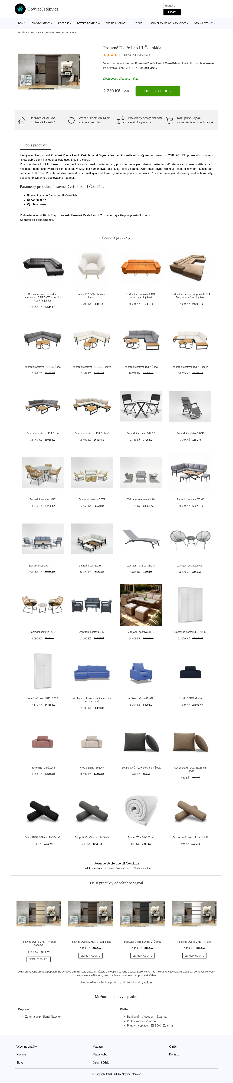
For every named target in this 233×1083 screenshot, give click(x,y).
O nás (173, 1046)
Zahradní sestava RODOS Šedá (43, 367)
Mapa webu (100, 1054)
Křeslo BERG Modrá (190, 698)
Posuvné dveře (124, 868)
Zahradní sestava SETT (91, 499)
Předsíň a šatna (142, 868)
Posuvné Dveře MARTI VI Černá (142, 941)
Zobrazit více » (148, 67)
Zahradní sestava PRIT (92, 565)
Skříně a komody (116, 23)
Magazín (98, 1046)
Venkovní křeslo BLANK (141, 698)
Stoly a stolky (203, 23)
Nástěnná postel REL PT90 (42, 698)
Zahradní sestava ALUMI (141, 499)
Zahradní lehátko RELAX (141, 565)
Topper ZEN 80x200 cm (141, 837)
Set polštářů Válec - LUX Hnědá (190, 837)
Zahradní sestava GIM (91, 632)
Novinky (22, 1054)
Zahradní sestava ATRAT (43, 565)
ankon (209, 63)
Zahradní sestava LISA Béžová (91, 433)
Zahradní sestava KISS (141, 632)
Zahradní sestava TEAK (190, 499)
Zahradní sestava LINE (42, 499)
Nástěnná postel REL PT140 (190, 632)
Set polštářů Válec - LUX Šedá (92, 837)
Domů (21, 23)
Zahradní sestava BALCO (141, 433)
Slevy (20, 1062)
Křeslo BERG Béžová (92, 767)
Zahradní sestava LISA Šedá (43, 433)
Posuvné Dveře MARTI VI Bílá (194, 941)
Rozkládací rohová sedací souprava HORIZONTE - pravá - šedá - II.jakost (43, 297)
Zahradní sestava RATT (190, 565)
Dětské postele (87, 23)
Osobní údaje (101, 1062)
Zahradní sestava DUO (42, 632)
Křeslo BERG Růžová (43, 767)
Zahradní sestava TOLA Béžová (190, 367)
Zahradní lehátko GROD (190, 433)
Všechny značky (27, 1046)
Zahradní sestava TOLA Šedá (141, 367)
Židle (138, 23)
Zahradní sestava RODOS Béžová (92, 367)
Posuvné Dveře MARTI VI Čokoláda (90, 941)
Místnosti (40, 32)
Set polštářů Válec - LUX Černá (42, 837)
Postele (63, 23)
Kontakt (174, 1054)
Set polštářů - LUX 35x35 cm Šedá (141, 767)
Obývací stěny (41, 23)
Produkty (30, 32)
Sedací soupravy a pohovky (168, 23)
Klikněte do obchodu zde (36, 219)
